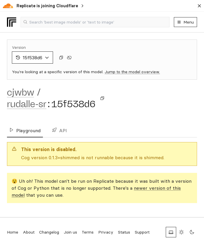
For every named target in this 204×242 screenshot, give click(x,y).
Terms (88, 232)
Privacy (105, 232)
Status (124, 232)
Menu (185, 22)
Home (12, 232)
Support (142, 232)
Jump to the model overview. (132, 71)
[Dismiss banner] (199, 5)
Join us (70, 232)
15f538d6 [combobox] (32, 57)
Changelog (49, 232)
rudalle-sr (26, 104)
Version (19, 47)
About (28, 232)
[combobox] (95, 22)
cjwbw (20, 92)
